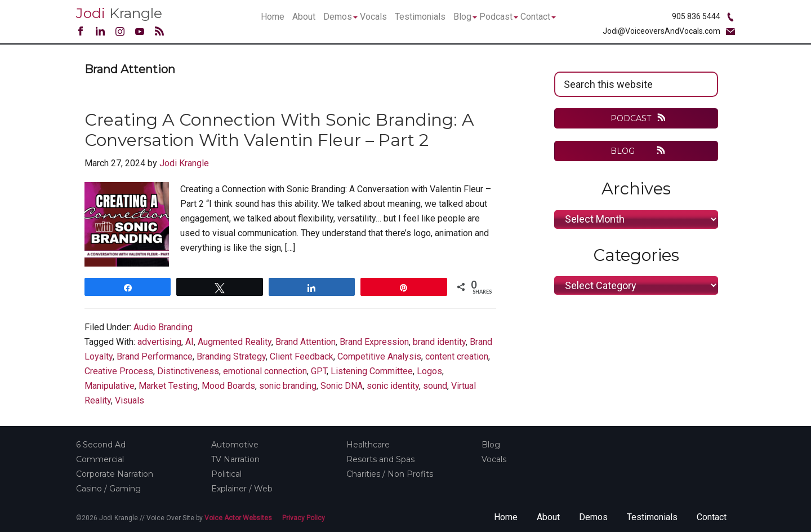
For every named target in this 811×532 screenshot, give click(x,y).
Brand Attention (305, 341)
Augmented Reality (234, 341)
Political (226, 474)
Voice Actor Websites (238, 518)
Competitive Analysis (379, 356)
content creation (456, 356)
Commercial (100, 459)
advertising (159, 341)
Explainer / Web (242, 489)
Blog (491, 445)
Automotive (235, 445)
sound (435, 385)
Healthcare (368, 445)
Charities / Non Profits (389, 474)
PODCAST (631, 118)
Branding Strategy (231, 356)
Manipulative (109, 385)
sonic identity (393, 385)
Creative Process (118, 371)
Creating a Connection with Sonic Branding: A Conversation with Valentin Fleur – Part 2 (279, 129)
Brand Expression (374, 341)
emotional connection (265, 371)
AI (189, 341)
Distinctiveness (188, 371)
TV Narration (235, 459)
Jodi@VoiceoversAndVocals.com (661, 31)
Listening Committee (372, 371)
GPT (319, 371)
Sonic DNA (341, 385)
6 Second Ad (101, 445)
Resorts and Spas (380, 459)
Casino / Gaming (108, 489)
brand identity (439, 341)
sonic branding (288, 385)
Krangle (119, 13)
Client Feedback (301, 356)
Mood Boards (228, 385)
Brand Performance (155, 356)
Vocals (494, 459)
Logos (429, 371)
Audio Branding (163, 327)
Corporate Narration (114, 474)
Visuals (129, 400)
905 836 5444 (696, 16)
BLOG (630, 151)
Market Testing (168, 385)
